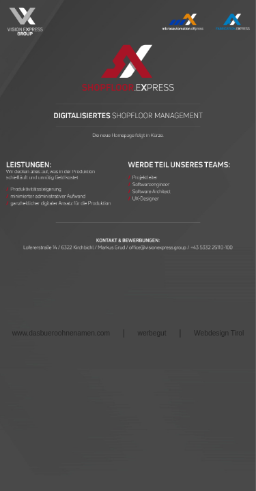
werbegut (152, 333)
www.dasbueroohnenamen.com (61, 333)
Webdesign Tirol (219, 333)
